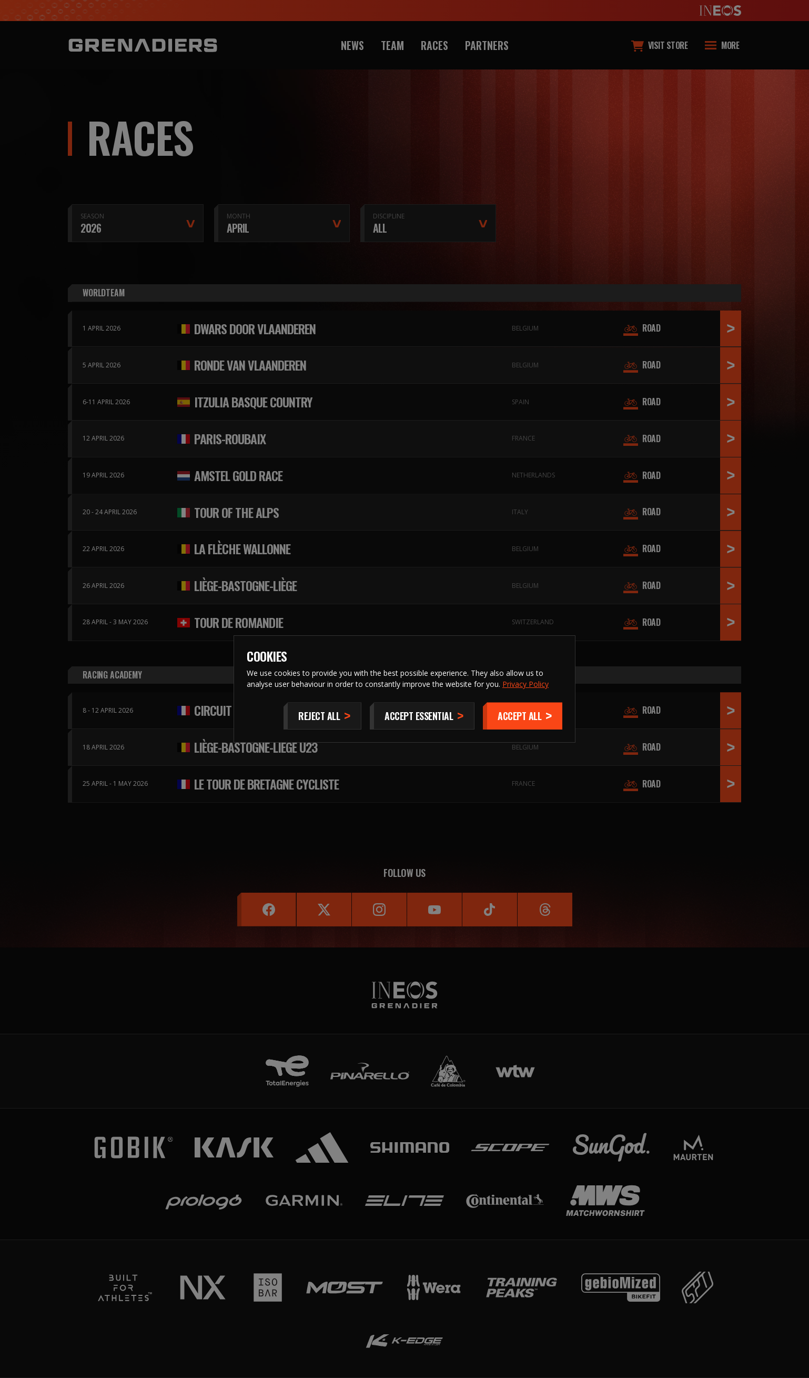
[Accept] (522, 716)
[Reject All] (322, 716)
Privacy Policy (525, 684)
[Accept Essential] (422, 716)
